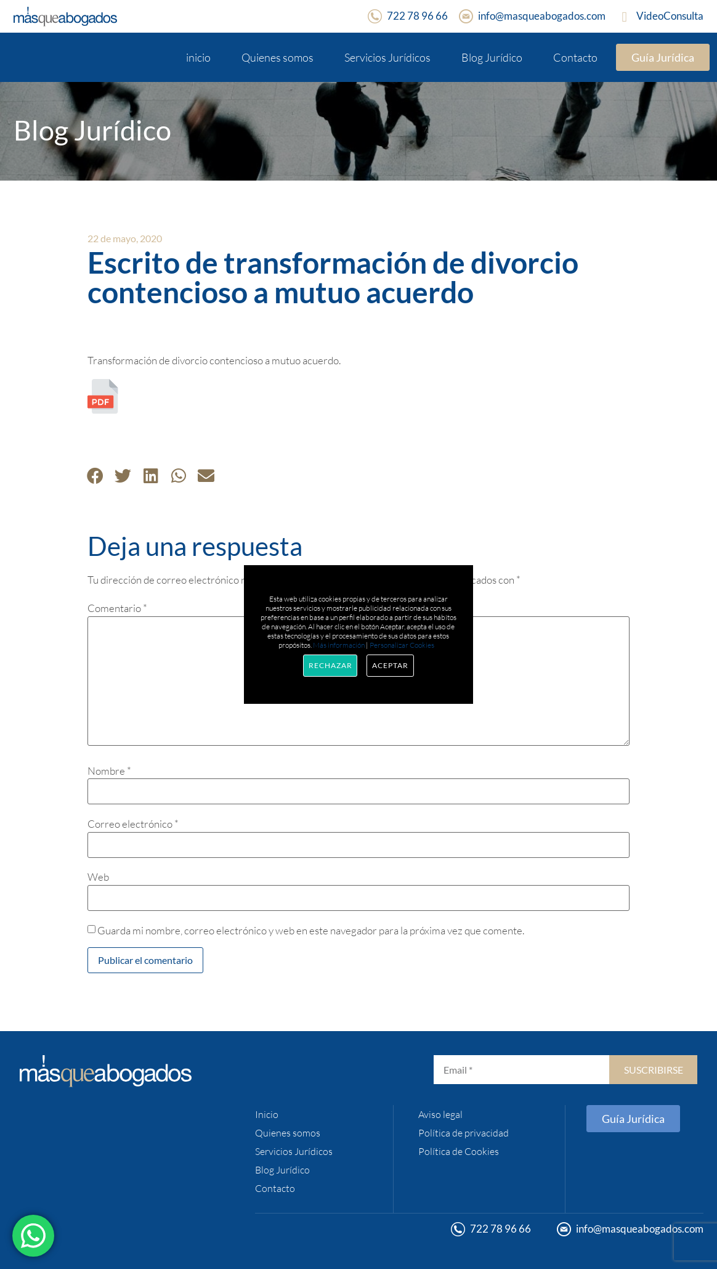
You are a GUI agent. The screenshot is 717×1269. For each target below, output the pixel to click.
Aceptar (390, 665)
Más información (339, 645)
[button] (95, 475)
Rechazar (330, 665)
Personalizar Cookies (402, 645)
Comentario (117, 608)
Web (98, 876)
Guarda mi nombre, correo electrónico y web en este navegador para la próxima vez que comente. (310, 930)
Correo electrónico (133, 823)
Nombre (109, 770)
